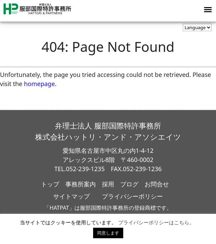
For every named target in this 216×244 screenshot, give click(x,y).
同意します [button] (108, 233)
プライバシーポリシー (132, 196)
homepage (39, 84)
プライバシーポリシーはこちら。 (156, 222)
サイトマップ (71, 196)
